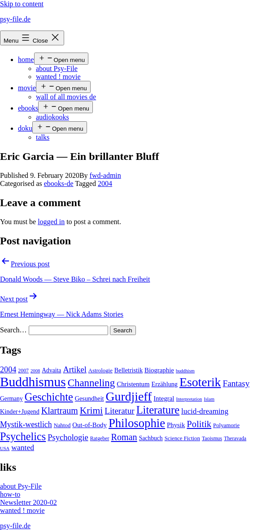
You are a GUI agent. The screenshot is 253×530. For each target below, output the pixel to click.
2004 (105, 183)
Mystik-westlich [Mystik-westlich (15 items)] (26, 424)
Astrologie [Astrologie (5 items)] (100, 370)
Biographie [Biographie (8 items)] (159, 370)
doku (25, 128)
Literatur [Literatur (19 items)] (119, 410)
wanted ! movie (58, 76)
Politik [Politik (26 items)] (199, 424)
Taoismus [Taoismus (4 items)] (212, 438)
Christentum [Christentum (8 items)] (133, 384)
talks (42, 137)
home (26, 59)
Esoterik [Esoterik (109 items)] (200, 382)
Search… (13, 330)
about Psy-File (57, 68)
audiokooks (52, 117)
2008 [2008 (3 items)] (35, 370)
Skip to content (22, 4)
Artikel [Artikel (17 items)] (74, 369)
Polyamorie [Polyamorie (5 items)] (226, 425)
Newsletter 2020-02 (28, 502)
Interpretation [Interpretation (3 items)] (189, 399)
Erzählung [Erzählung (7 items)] (165, 384)
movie (27, 88)
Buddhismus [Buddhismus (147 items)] (33, 382)
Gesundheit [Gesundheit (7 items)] (89, 398)
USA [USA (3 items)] (4, 448)
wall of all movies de (66, 97)
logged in (51, 221)
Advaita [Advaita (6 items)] (51, 370)
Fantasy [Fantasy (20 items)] (236, 383)
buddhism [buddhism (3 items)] (185, 370)
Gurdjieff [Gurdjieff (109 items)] (129, 396)
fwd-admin (105, 175)
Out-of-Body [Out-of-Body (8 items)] (89, 424)
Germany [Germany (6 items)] (11, 398)
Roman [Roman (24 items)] (124, 437)
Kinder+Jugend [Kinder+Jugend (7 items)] (19, 411)
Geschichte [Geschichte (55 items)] (49, 397)
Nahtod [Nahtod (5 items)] (62, 425)
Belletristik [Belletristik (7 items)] (128, 370)
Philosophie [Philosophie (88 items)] (137, 423)
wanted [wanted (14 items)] (22, 447)
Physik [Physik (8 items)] (176, 424)
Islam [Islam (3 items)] (209, 399)
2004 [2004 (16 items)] (8, 369)
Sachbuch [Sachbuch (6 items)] (151, 438)
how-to (10, 494)
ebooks (28, 108)
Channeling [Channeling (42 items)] (91, 383)
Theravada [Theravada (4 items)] (235, 438)
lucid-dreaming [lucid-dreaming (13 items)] (204, 411)
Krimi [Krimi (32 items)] (91, 410)
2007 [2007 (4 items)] (23, 370)
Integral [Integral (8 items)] (163, 398)
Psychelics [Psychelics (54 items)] (23, 436)
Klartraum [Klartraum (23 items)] (59, 410)
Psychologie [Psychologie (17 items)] (68, 437)
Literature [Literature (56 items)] (157, 410)
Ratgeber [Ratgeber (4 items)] (99, 438)
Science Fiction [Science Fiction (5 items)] (182, 438)
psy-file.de (15, 19)
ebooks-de (59, 183)
